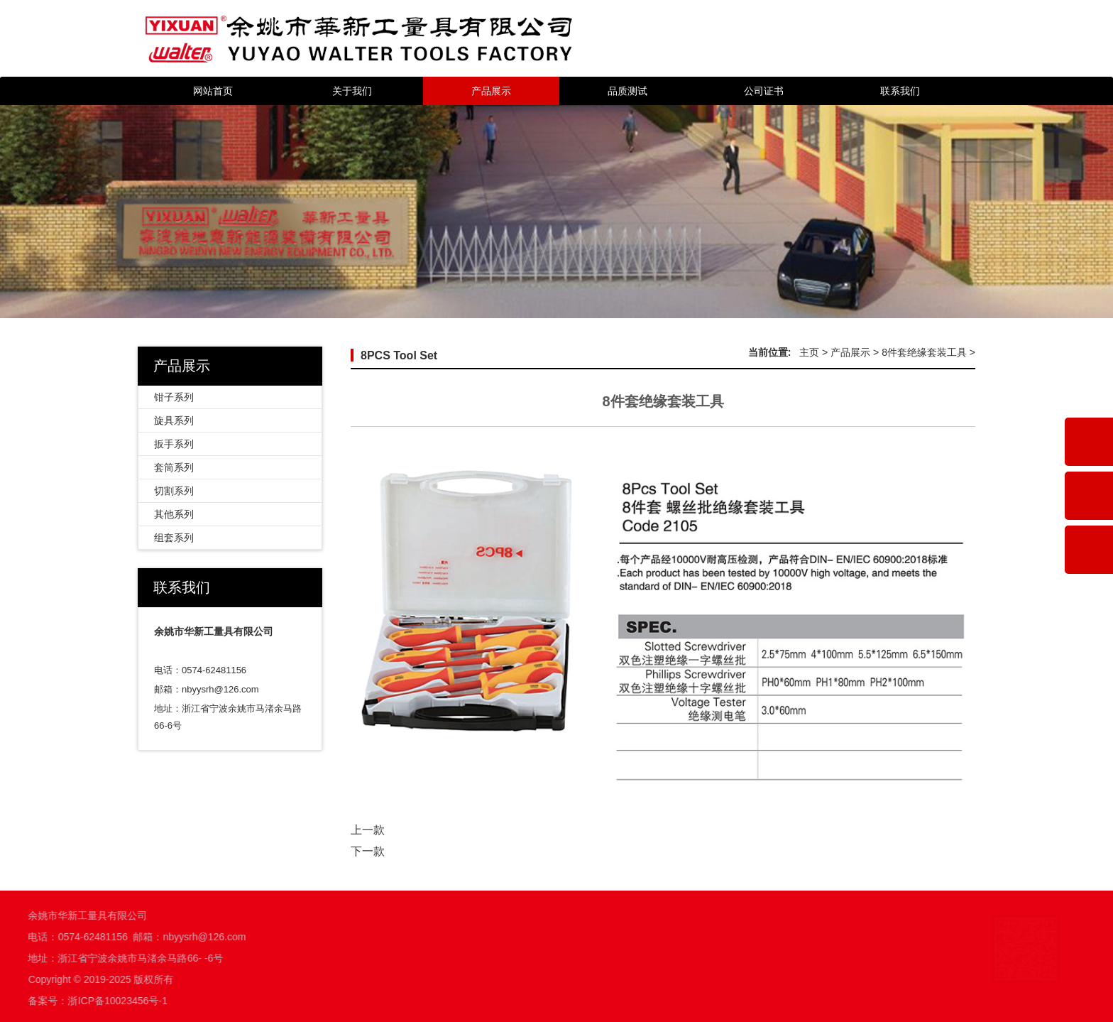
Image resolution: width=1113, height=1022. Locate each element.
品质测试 (627, 91)
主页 (809, 352)
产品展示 (491, 91)
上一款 (368, 830)
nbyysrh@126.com (220, 689)
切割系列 (174, 490)
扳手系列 (174, 444)
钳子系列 (174, 397)
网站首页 (213, 91)
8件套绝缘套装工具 (924, 352)
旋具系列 (174, 420)
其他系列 (174, 514)
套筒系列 (174, 467)
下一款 (368, 851)
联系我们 (900, 91)
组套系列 (174, 537)
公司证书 (764, 91)
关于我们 (352, 91)
